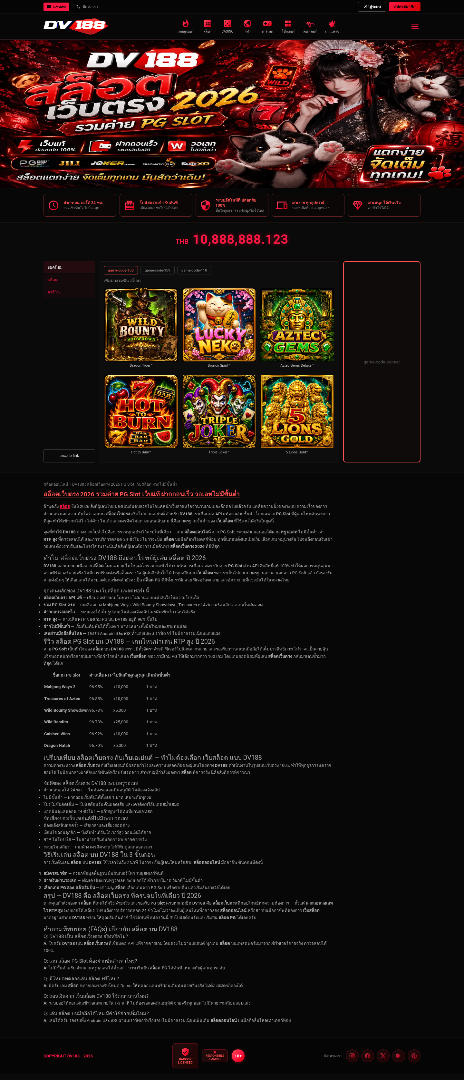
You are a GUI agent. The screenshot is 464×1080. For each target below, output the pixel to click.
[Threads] (414, 1061)
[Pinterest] (398, 1061)
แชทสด (56, 6)
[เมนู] (414, 26)
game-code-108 (121, 276)
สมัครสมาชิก (404, 7)
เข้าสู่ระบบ (372, 7)
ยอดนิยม (57, 274)
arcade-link (69, 461)
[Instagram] (352, 1061)
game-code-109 (157, 276)
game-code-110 (194, 276)
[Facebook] (367, 1061)
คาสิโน (55, 303)
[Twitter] (383, 1061)
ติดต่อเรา (87, 6)
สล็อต (54, 288)
